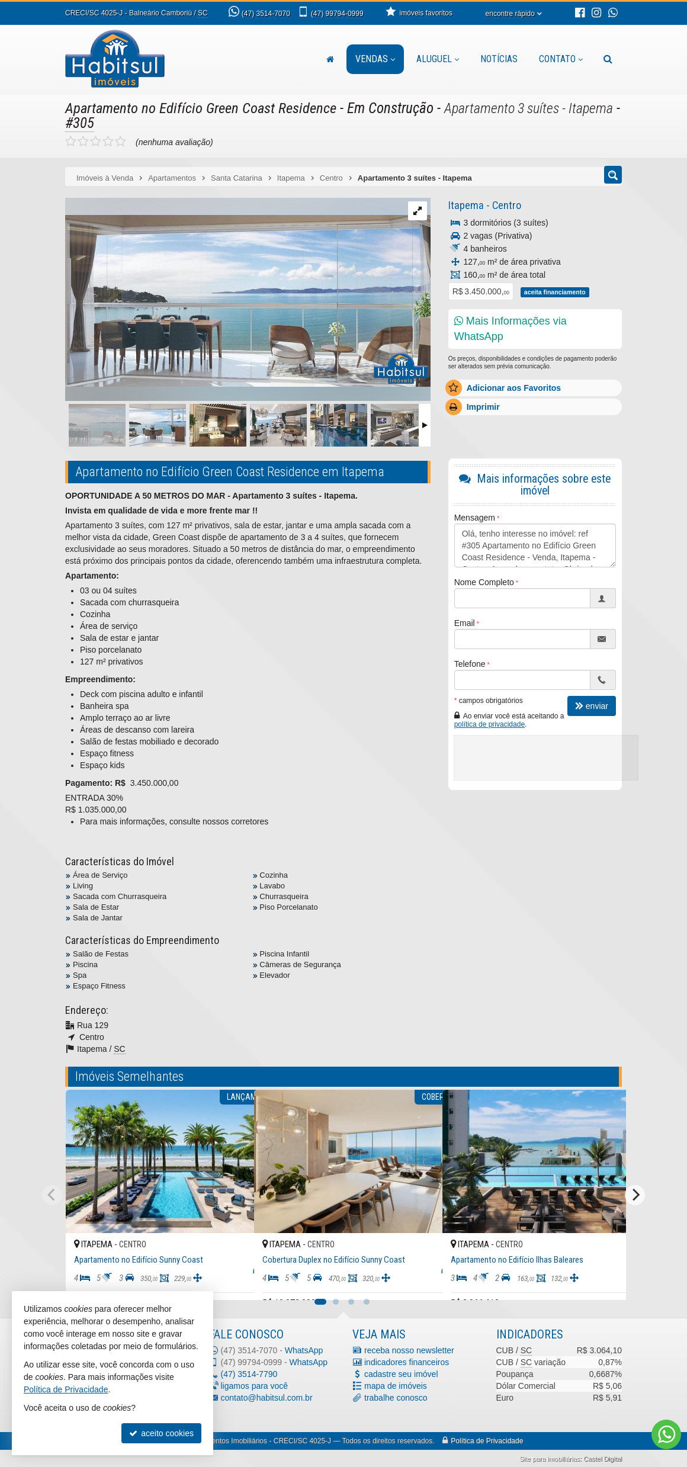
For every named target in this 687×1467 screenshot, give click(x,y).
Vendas (375, 59)
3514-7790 (249, 1374)
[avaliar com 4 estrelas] (108, 141)
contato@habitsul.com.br (267, 1397)
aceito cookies (161, 1433)
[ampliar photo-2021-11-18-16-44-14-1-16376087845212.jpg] (248, 291)
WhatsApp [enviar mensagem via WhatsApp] (304, 1350)
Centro (504, 205)
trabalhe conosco (396, 1397)
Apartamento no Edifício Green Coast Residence (201, 108)
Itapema (465, 205)
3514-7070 (266, 13)
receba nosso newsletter (409, 1350)
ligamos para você (254, 1386)
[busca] (608, 59)
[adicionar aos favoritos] (232, 1281)
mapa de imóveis (395, 1386)
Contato (561, 59)
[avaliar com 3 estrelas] (95, 141)
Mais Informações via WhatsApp (510, 328)
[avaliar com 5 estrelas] (120, 141)
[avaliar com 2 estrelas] (83, 141)
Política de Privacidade (487, 1441)
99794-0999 (337, 13)
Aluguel (437, 59)
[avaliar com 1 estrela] (70, 141)
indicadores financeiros (406, 1362)
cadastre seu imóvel (401, 1374)
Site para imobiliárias (549, 1458)
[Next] (635, 1195)
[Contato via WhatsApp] (666, 1434)
